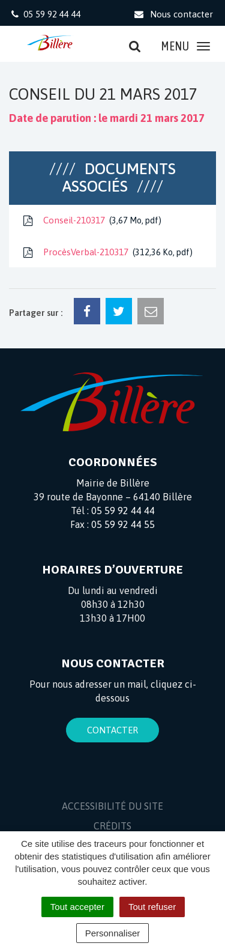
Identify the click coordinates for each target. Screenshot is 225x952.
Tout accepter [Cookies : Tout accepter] (77, 907)
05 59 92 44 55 (123, 524)
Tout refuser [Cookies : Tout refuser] (152, 907)
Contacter (112, 730)
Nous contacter (173, 14)
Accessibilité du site (112, 806)
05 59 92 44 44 (123, 510)
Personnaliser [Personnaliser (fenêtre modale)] (112, 933)
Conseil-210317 (91, 220)
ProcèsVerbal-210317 (107, 252)
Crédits (112, 825)
